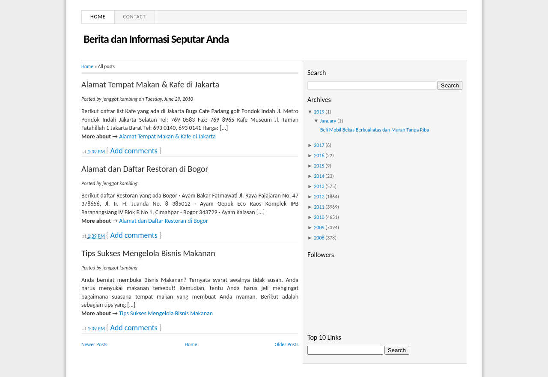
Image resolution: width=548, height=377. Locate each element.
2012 (319, 197)
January (328, 121)
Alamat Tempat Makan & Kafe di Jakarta (150, 84)
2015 (319, 166)
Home (98, 17)
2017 (319, 145)
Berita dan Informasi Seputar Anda (156, 39)
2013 (319, 186)
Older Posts (286, 344)
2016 (319, 156)
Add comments (133, 151)
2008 (319, 238)
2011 (319, 207)
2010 (319, 217)
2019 (319, 112)
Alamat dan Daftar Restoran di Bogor (144, 169)
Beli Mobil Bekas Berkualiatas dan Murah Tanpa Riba (374, 130)
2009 (319, 227)
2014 (319, 176)
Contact (134, 17)
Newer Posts (94, 344)
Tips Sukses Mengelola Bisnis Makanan (148, 253)
